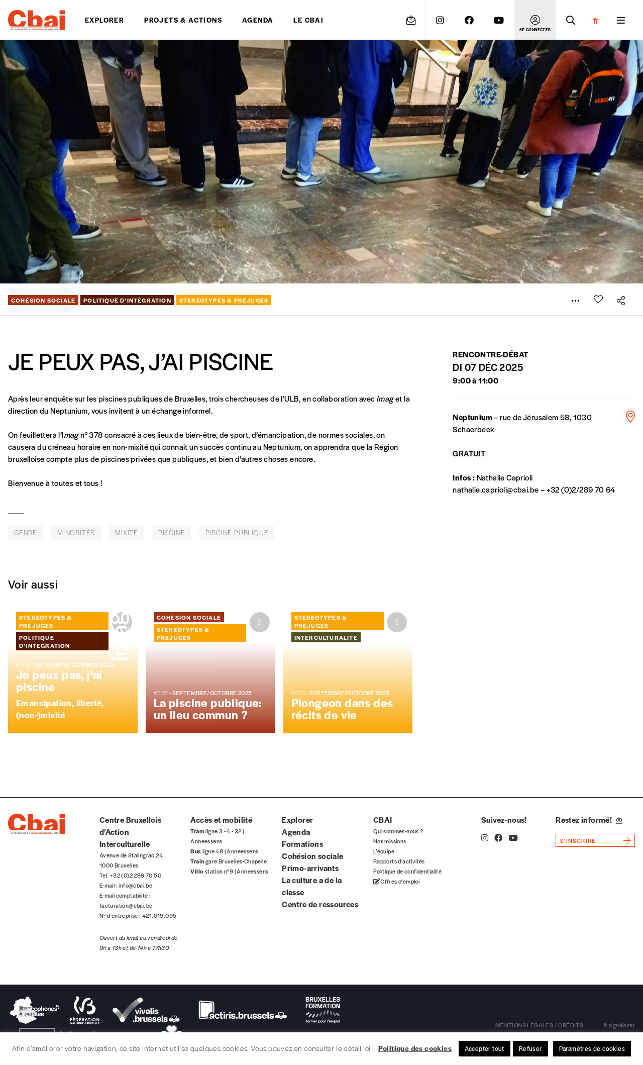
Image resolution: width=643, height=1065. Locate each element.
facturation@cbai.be (126, 905)
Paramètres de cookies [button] (592, 1048)
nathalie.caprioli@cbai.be (496, 489)
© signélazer (619, 1025)
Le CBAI (308, 20)
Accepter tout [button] (484, 1048)
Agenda (257, 20)
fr (596, 20)
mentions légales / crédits (539, 1025)
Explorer (104, 20)
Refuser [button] (530, 1048)
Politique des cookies (415, 1048)
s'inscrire (578, 840)
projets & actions (183, 20)
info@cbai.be (135, 885)
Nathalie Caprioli (505, 477)
